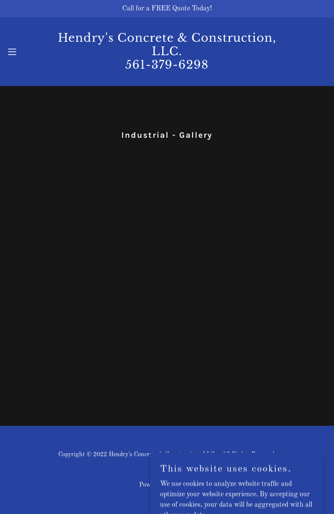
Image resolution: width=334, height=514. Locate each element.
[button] (19, 51)
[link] (167, 66)
